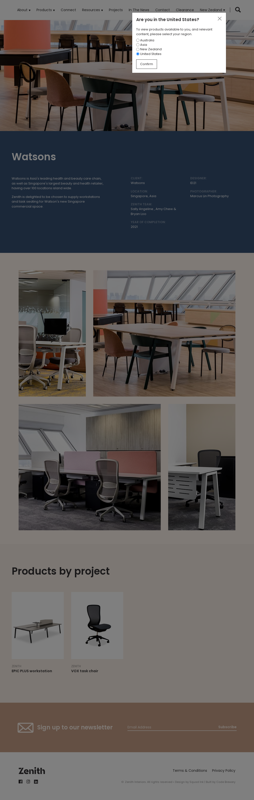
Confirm (146, 64)
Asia (141, 44)
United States (148, 53)
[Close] (219, 19)
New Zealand (149, 49)
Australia (145, 40)
